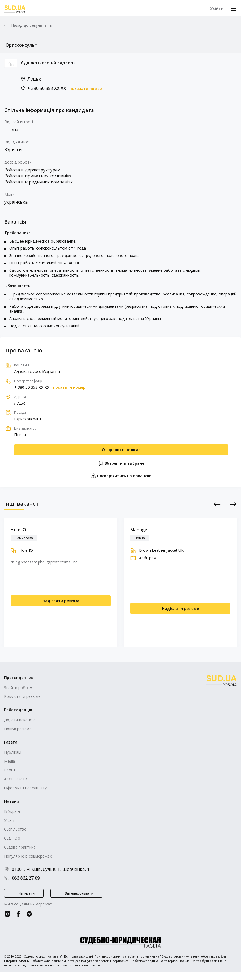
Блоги (9, 769)
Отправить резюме (121, 449)
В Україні (12, 811)
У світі (10, 820)
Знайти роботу (18, 687)
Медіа (9, 761)
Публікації (13, 752)
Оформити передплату (25, 787)
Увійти (217, 8)
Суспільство (15, 829)
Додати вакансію (20, 719)
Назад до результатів (31, 25)
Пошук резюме (17, 728)
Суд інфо (12, 838)
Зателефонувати (79, 893)
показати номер (85, 88)
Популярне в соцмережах (28, 856)
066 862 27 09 (22, 878)
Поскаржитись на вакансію (121, 475)
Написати (27, 893)
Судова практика (20, 847)
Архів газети (15, 778)
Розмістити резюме (22, 696)
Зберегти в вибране (121, 463)
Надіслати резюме (60, 600)
